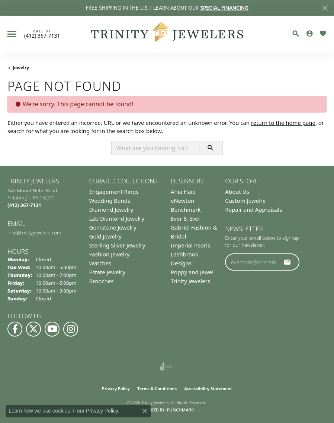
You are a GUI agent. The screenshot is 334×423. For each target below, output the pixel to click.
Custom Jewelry (245, 200)
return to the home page (283, 122)
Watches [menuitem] (100, 263)
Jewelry (21, 67)
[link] (42, 34)
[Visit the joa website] (166, 366)
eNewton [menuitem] (183, 200)
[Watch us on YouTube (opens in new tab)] (52, 329)
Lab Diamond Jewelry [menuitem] (116, 218)
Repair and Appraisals (253, 209)
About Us (237, 191)
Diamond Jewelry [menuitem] (111, 209)
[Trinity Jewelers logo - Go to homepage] (167, 34)
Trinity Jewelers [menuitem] (190, 281)
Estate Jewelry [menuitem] (107, 272)
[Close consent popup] (144, 411)
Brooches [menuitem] (101, 281)
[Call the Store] (24, 205)
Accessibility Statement (208, 388)
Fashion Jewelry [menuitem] (109, 254)
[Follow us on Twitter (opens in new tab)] (33, 329)
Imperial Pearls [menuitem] (190, 245)
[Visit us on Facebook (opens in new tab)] (14, 329)
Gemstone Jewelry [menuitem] (113, 227)
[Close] (325, 8)
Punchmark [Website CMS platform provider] (180, 410)
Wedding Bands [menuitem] (110, 200)
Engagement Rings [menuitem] (114, 191)
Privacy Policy (116, 388)
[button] (296, 33)
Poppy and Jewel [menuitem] (192, 272)
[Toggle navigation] (12, 34)
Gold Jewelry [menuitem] (105, 236)
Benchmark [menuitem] (186, 209)
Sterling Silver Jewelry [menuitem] (117, 245)
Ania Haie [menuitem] (183, 191)
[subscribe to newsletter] (287, 262)
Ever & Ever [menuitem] (185, 218)
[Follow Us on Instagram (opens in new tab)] (70, 329)
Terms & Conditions (157, 388)
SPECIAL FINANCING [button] (224, 7)
